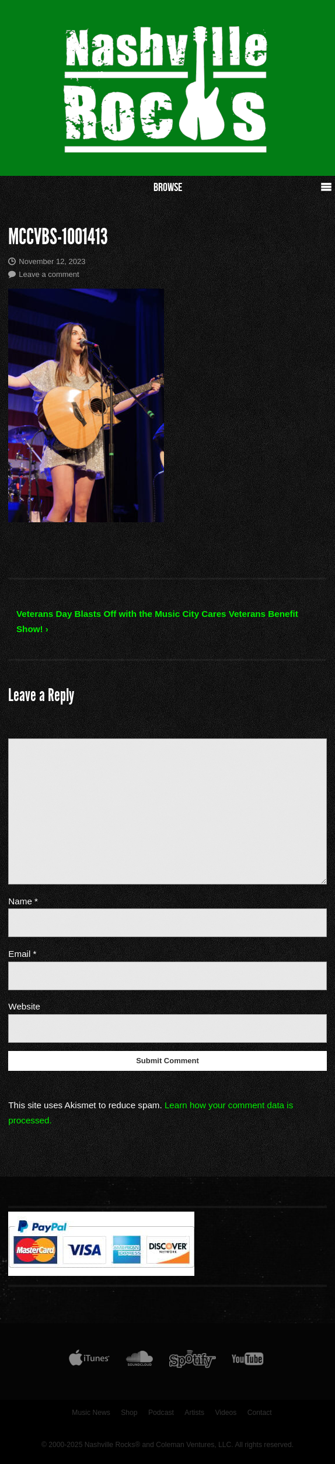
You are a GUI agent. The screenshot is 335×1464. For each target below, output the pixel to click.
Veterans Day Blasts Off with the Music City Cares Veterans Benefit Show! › (157, 621)
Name (23, 901)
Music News (91, 1413)
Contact (259, 1413)
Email (22, 954)
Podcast (161, 1413)
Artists (194, 1413)
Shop (129, 1413)
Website (24, 1006)
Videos (225, 1413)
